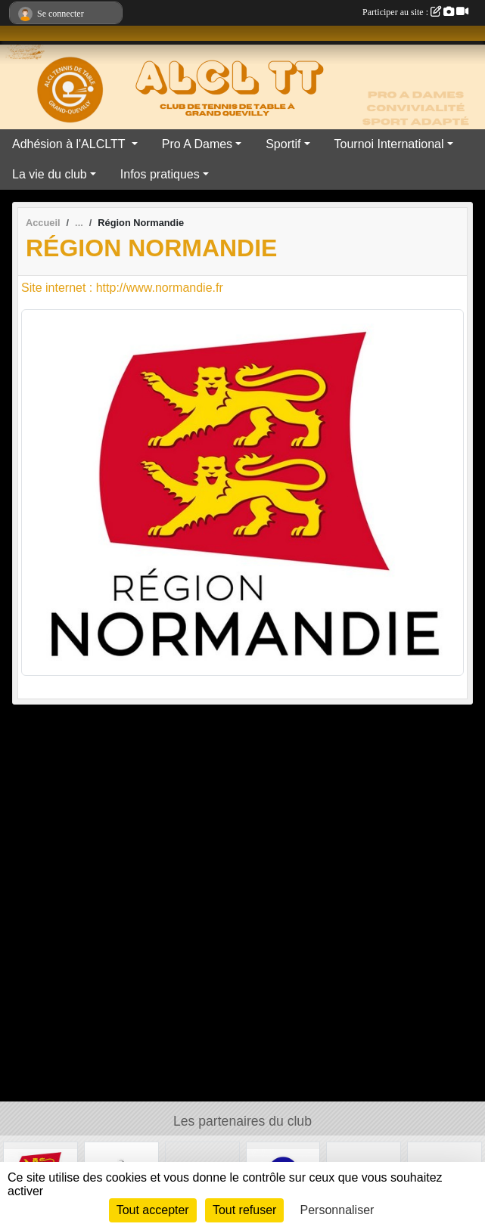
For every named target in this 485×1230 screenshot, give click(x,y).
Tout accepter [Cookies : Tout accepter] (153, 1210)
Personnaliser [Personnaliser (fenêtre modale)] (337, 1210)
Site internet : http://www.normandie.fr (122, 287)
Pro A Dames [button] (197, 144)
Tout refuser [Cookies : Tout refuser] (244, 1210)
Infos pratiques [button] (160, 174)
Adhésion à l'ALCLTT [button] (70, 144)
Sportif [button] (283, 144)
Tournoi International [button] (389, 144)
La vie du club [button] (49, 174)
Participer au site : (415, 12)
